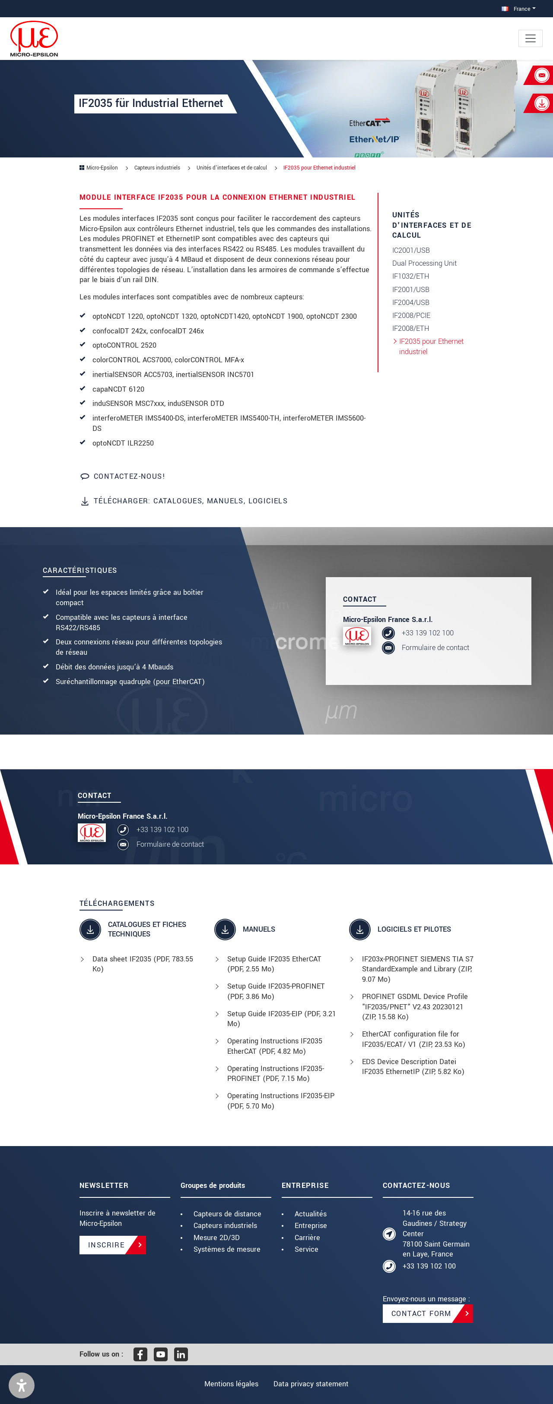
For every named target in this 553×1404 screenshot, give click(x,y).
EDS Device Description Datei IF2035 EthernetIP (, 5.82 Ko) (413, 1067)
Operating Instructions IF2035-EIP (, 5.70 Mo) (280, 1101)
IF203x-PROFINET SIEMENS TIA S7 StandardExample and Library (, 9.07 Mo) (418, 969)
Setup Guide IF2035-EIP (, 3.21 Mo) (281, 1019)
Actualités (311, 1214)
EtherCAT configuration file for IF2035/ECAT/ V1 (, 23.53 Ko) (413, 1039)
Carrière (307, 1237)
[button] (22, 1385)
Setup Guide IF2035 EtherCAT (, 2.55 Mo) (274, 964)
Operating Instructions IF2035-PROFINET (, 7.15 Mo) (275, 1074)
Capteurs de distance (227, 1214)
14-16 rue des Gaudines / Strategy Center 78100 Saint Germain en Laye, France (436, 1233)
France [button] (516, 9)
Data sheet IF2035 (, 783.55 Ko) (142, 964)
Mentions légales (230, 1384)
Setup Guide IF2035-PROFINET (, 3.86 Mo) (276, 991)
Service (306, 1249)
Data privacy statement (312, 1384)
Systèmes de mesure (227, 1249)
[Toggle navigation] (530, 38)
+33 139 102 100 (428, 633)
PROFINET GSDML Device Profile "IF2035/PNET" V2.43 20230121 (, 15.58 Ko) (415, 1007)
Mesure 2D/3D (217, 1237)
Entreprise (311, 1225)
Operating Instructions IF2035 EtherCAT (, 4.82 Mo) (274, 1046)
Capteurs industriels (225, 1225)
